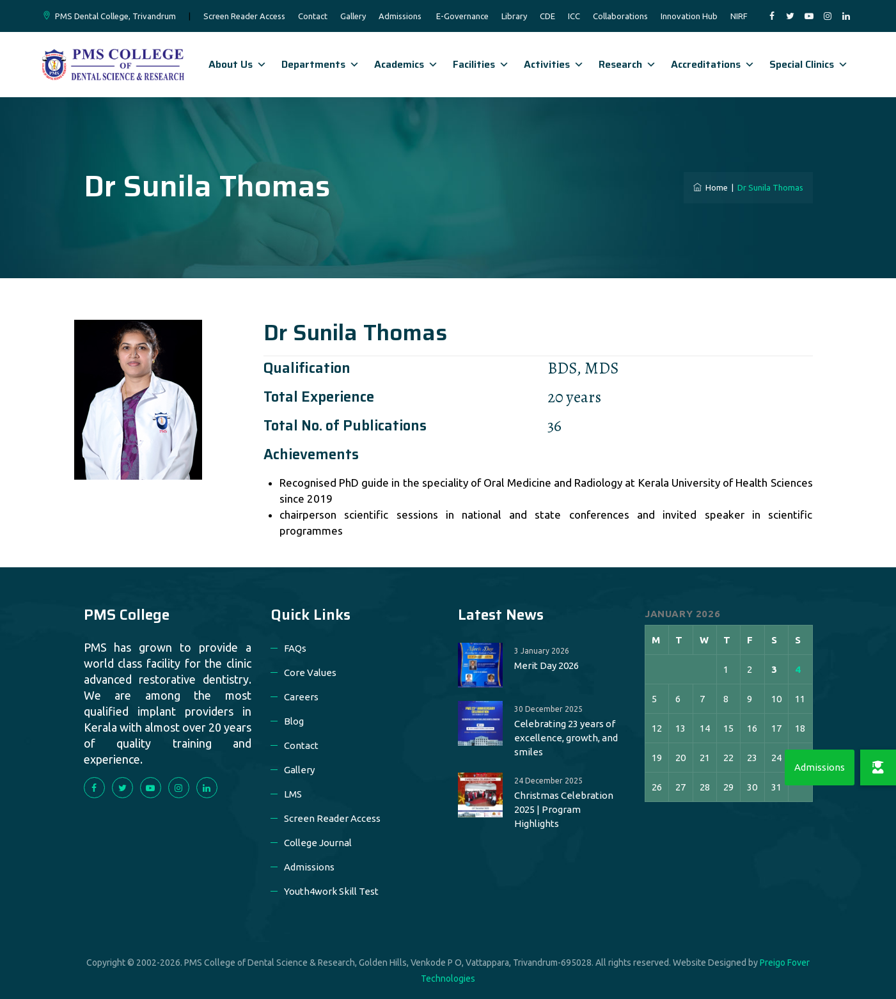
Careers (301, 696)
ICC (574, 16)
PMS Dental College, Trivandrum (115, 16)
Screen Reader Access (244, 16)
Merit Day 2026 (546, 665)
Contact (312, 16)
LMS (293, 794)
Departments (320, 64)
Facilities (481, 64)
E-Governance (462, 16)
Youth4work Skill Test (331, 891)
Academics (406, 64)
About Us (237, 64)
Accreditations (713, 64)
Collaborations (620, 16)
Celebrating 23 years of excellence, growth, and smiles (566, 737)
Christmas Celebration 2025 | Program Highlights (563, 809)
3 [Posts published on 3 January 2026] (774, 669)
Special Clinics (808, 64)
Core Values (310, 672)
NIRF (739, 16)
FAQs (295, 648)
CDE (547, 16)
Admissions (400, 16)
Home (710, 187)
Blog (294, 721)
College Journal (318, 842)
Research (627, 64)
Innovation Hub (689, 16)
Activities (554, 64)
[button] (878, 767)
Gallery (353, 16)
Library (514, 16)
